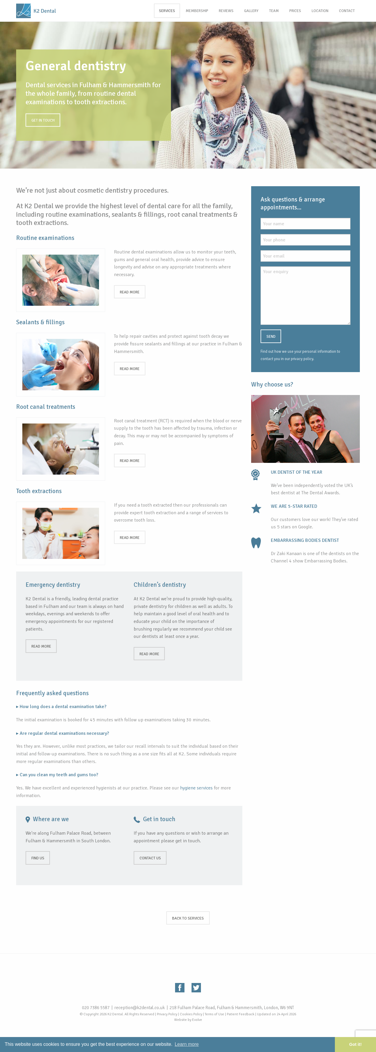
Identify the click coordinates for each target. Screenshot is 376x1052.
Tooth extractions (39, 491)
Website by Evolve (188, 1020)
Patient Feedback (240, 1014)
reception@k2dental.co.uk (139, 1007)
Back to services (188, 918)
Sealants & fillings (40, 322)
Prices (295, 11)
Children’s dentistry (160, 585)
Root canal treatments (45, 407)
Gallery (251, 11)
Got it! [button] (355, 1044)
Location (320, 11)
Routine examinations (45, 238)
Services (167, 11)
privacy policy (302, 359)
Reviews (226, 11)
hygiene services (196, 788)
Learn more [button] (187, 1044)
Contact (347, 11)
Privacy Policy (167, 1014)
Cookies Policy (191, 1014)
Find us (37, 858)
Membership (197, 11)
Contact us (150, 858)
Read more (130, 292)
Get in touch (43, 120)
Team (274, 11)
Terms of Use (214, 1014)
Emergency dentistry (53, 585)
